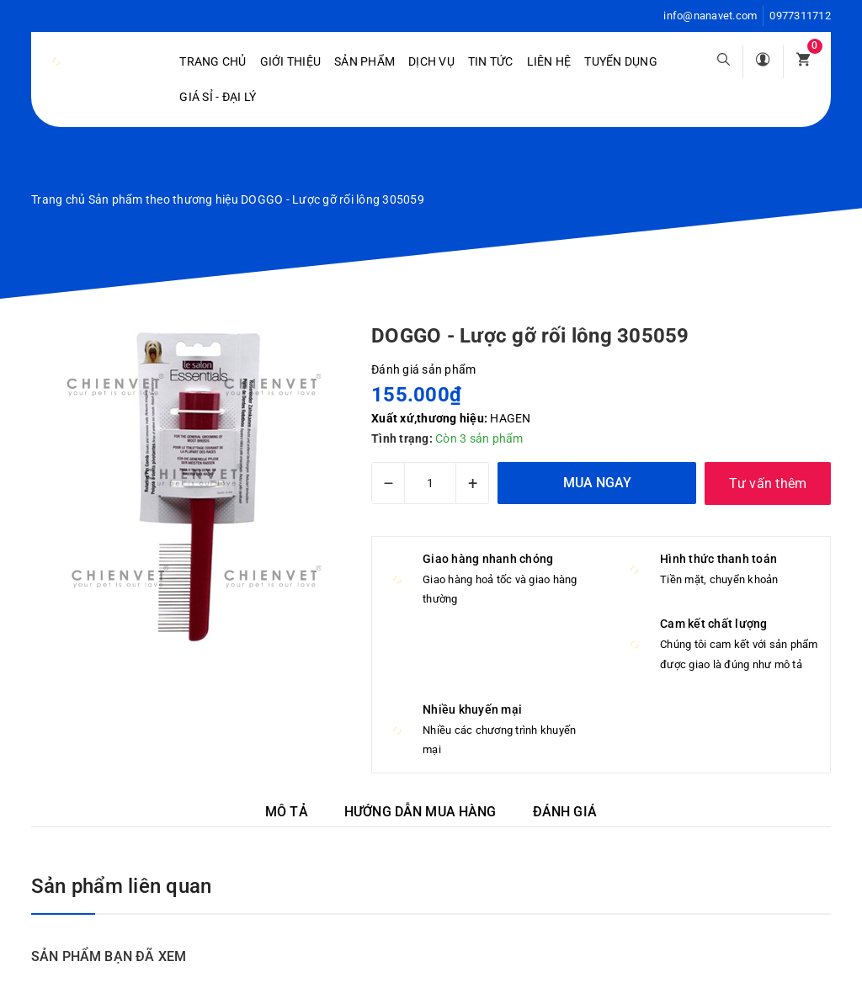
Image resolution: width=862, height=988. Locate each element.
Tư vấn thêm (768, 483)
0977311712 (800, 15)
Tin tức (490, 61)
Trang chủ (212, 61)
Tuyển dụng (620, 61)
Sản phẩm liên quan (121, 886)
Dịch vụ (431, 61)
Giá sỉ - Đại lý (217, 97)
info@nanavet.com (710, 15)
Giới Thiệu (291, 61)
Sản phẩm (364, 61)
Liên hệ (549, 61)
